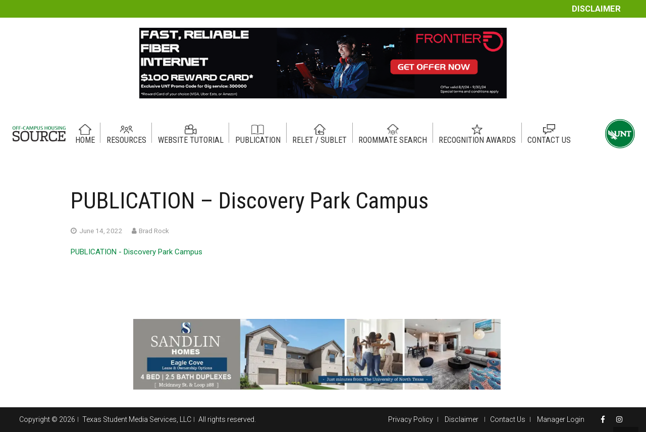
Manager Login (560, 419)
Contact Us (507, 419)
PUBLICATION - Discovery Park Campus (136, 251)
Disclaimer (596, 9)
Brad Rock (154, 231)
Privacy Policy (410, 419)
